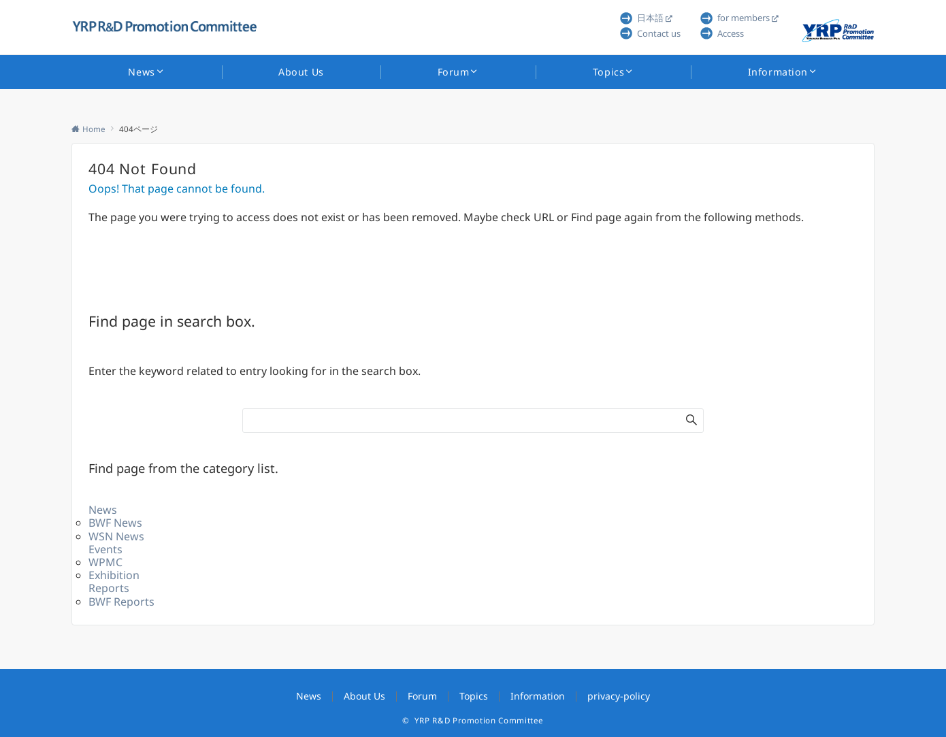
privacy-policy (618, 695)
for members (743, 18)
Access (730, 33)
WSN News (116, 536)
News (102, 509)
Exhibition (114, 575)
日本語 (650, 18)
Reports (108, 587)
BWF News (115, 522)
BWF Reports (121, 601)
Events (105, 549)
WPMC (105, 562)
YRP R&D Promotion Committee (479, 720)
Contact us (659, 33)
